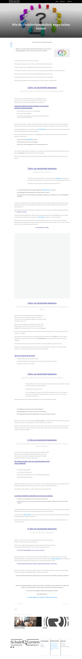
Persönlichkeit (29, 139)
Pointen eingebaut (56, 558)
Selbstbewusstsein (46, 190)
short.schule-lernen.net (54, 646)
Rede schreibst (27, 514)
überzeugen (41, 217)
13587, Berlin (63, 643)
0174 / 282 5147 (63, 645)
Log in (42, 643)
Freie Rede (29, 597)
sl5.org (51, 649)
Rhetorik (38, 33)
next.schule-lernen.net (54, 643)
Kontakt (56, 623)
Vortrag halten (40, 597)
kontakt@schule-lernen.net (65, 646)
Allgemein (32, 33)
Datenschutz (43, 646)
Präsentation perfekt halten (51, 597)
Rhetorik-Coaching (28, 623)
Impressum (42, 645)
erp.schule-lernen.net (53, 645)
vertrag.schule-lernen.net (54, 648)
